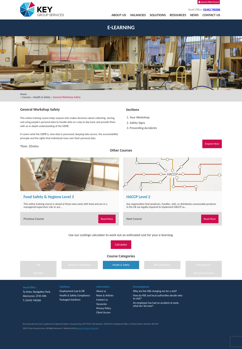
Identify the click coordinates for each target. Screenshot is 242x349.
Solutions (158, 15)
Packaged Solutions (69, 299)
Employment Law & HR (72, 291)
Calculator (121, 244)
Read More (107, 219)
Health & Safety (41, 97)
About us (118, 15)
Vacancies (138, 15)
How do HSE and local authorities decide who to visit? (157, 297)
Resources (178, 15)
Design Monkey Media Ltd (87, 328)
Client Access (103, 312)
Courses (26, 97)
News (194, 15)
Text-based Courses (203, 273)
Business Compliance (79, 264)
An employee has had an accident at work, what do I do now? (156, 304)
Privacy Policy (103, 308)
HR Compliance (162, 264)
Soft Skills (38, 273)
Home (23, 94)
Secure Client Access (208, 2)
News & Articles (104, 295)
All (38, 264)
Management (203, 264)
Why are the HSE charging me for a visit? (155, 291)
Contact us (211, 15)
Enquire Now (212, 143)
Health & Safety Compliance (74, 295)
